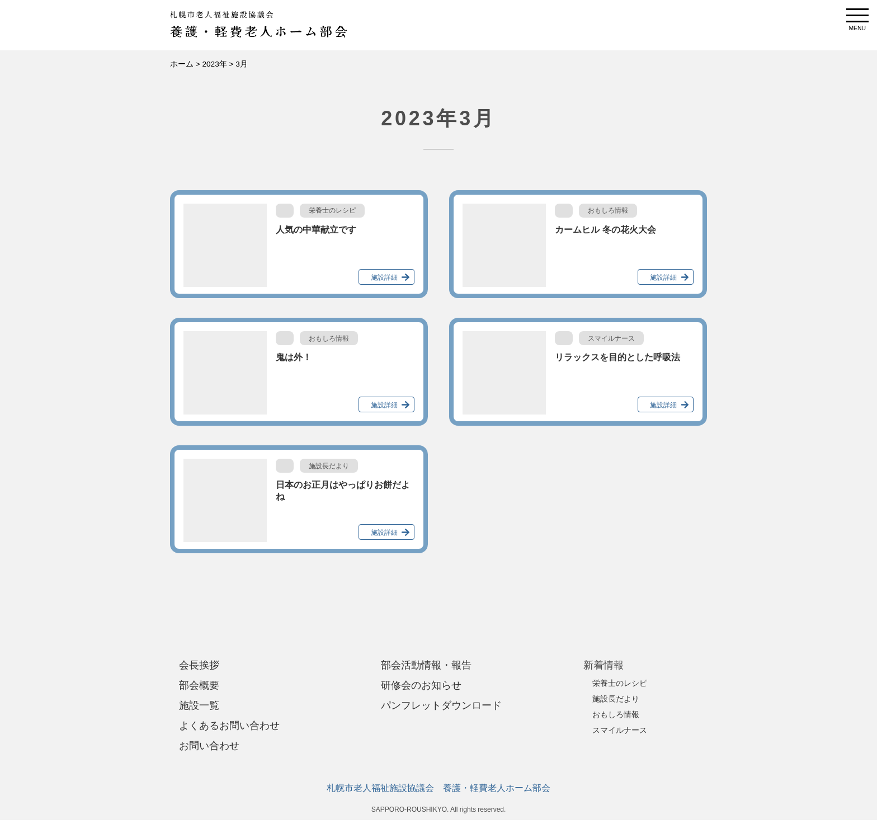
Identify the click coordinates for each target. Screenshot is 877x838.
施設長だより (615, 698)
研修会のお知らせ (421, 685)
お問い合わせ (209, 745)
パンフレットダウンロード (441, 705)
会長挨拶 (199, 665)
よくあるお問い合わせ (229, 725)
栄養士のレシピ (619, 683)
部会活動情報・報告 (426, 665)
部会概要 (199, 685)
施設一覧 (199, 705)
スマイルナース (619, 730)
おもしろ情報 (615, 714)
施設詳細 (384, 277)
